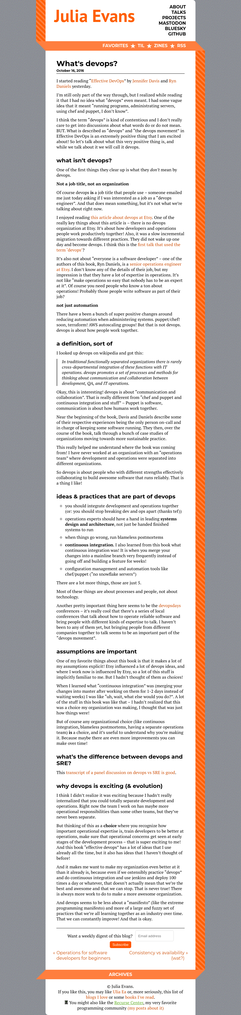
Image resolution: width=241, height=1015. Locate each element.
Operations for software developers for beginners (83, 955)
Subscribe (120, 945)
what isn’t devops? (84, 160)
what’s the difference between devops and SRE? (119, 759)
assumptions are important (96, 651)
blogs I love (97, 997)
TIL (141, 45)
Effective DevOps (107, 81)
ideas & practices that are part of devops (115, 496)
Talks (179, 12)
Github (177, 34)
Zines (161, 45)
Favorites (115, 45)
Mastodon (172, 23)
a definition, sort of (84, 343)
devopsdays (170, 605)
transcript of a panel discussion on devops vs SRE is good (120, 772)
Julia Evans (94, 15)
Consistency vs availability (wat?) (156, 955)
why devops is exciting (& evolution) (109, 785)
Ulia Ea (119, 992)
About (177, 6)
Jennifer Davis (146, 81)
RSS (181, 45)
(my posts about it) (146, 1008)
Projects (174, 17)
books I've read (139, 997)
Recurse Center (128, 1003)
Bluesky (175, 28)
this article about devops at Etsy (121, 217)
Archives (120, 974)
